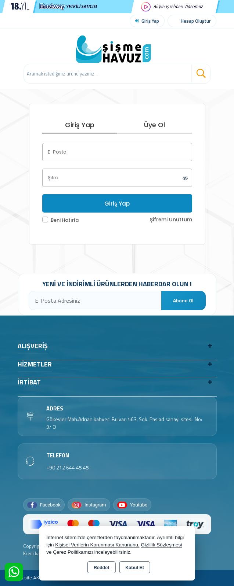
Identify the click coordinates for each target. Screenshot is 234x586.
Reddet (101, 567)
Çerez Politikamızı (73, 552)
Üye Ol (154, 124)
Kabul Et (134, 567)
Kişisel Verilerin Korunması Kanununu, (97, 545)
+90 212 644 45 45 (67, 467)
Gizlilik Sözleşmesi (161, 545)
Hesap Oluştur (196, 21)
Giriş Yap (150, 21)
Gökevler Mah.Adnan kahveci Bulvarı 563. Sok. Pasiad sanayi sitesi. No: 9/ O (124, 423)
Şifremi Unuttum (171, 219)
